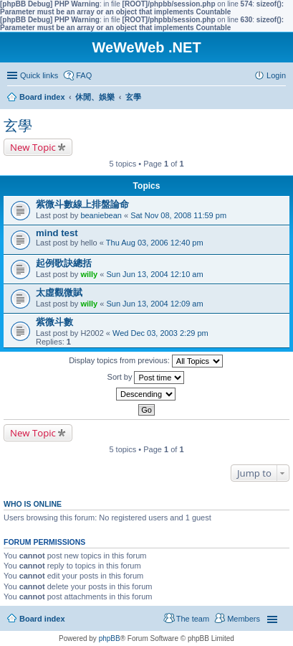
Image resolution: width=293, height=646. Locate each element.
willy (88, 274)
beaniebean (101, 215)
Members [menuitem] (243, 618)
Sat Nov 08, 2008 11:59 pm (178, 215)
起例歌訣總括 (64, 263)
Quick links (39, 75)
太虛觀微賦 (59, 292)
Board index (42, 618)
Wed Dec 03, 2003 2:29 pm (160, 333)
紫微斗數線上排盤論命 (82, 204)
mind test (57, 233)
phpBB (109, 638)
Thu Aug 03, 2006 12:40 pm (154, 242)
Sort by (146, 377)
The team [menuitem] (192, 618)
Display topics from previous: (146, 361)
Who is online (33, 504)
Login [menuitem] (276, 75)
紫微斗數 (54, 322)
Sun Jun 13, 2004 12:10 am (154, 274)
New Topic (33, 147)
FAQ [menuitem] (84, 75)
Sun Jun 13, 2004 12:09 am (154, 303)
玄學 (18, 126)
